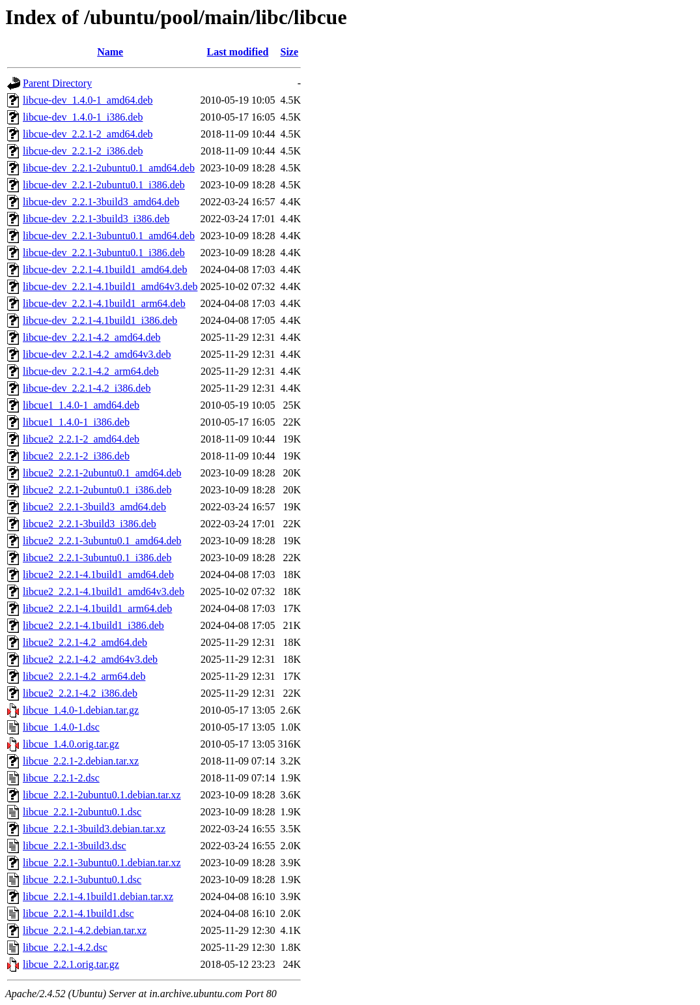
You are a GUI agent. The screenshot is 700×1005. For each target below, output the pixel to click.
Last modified (238, 51)
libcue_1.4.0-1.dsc (61, 727)
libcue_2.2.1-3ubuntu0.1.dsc (82, 879)
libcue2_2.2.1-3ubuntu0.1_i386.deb (97, 557)
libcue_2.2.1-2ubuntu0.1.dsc (82, 811)
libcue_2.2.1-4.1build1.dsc (78, 913)
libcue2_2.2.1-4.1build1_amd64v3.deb (103, 591)
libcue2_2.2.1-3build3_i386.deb (89, 523)
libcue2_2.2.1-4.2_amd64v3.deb (90, 659)
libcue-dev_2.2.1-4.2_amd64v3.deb (97, 354)
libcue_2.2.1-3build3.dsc (74, 845)
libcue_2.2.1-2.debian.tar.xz (81, 760)
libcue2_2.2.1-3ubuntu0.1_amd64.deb (102, 540)
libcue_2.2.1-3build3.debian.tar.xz (94, 828)
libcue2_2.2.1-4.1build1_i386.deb (93, 625)
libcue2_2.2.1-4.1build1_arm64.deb (97, 608)
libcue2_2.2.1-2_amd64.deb (81, 438)
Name (110, 51)
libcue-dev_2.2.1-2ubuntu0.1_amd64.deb (109, 167)
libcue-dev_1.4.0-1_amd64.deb (88, 100)
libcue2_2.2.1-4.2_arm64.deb (84, 676)
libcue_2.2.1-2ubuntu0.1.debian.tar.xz (102, 794)
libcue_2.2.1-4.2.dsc (65, 947)
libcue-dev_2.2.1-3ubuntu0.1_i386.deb (104, 252)
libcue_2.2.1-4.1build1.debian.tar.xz (98, 896)
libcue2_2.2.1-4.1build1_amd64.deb (98, 574)
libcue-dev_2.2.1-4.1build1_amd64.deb (105, 269)
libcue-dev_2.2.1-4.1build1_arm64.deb (104, 303)
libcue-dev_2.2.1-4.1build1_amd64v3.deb (110, 286)
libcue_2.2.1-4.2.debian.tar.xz (85, 930)
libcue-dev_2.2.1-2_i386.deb (83, 150)
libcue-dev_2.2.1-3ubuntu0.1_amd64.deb (109, 235)
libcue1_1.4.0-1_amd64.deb (81, 405)
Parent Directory (57, 83)
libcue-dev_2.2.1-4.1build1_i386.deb (100, 320)
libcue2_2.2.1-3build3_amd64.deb (94, 506)
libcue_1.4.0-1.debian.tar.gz (81, 710)
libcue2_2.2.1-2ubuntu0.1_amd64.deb (102, 472)
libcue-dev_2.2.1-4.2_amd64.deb (92, 337)
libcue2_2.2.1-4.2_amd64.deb (85, 642)
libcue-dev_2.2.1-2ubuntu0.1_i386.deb (104, 184)
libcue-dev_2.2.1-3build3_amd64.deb (101, 201)
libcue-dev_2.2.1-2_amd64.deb (88, 133)
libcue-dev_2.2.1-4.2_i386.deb (86, 388)
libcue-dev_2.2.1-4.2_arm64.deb (91, 371)
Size (290, 51)
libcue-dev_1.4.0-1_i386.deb (83, 117)
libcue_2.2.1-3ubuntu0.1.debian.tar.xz (102, 862)
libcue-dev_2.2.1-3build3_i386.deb (96, 218)
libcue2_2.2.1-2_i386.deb (76, 455)
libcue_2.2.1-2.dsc (61, 777)
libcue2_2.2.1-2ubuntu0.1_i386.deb (97, 489)
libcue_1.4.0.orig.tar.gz (71, 744)
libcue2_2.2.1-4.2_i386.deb (80, 693)
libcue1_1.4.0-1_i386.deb (76, 422)
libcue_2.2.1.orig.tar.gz (71, 964)
